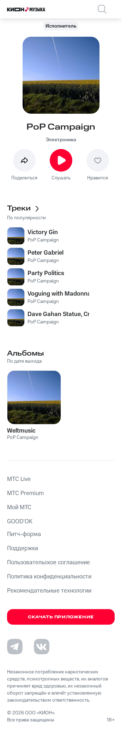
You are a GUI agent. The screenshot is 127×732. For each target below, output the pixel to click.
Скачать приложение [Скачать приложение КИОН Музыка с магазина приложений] (61, 617)
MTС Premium (25, 493)
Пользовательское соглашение (48, 562)
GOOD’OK (19, 521)
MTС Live (19, 479)
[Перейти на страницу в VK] (41, 646)
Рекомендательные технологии (49, 591)
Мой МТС (19, 507)
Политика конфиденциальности (49, 576)
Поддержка (22, 548)
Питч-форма (24, 534)
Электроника (61, 139)
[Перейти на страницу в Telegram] (15, 646)
